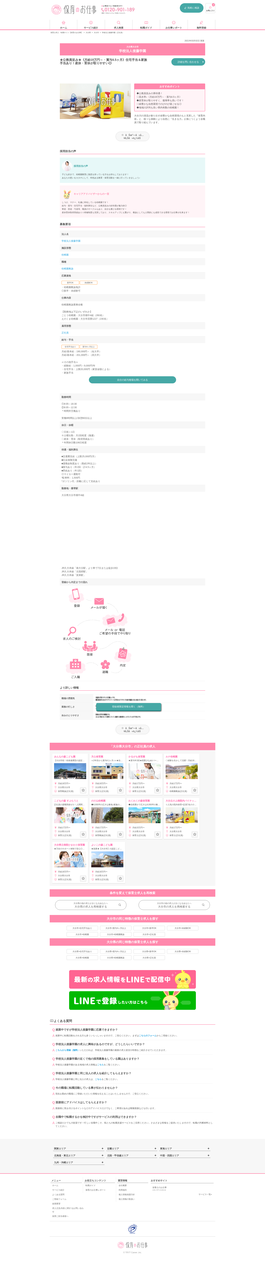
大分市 (96, 32)
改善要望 (56, 1204)
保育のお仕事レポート (96, 1190)
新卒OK (70, 283)
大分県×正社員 (149, 958)
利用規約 (123, 1190)
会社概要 (123, 1185)
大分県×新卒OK (149, 951)
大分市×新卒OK (149, 928)
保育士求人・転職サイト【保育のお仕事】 (67, 32)
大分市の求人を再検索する (174, 906)
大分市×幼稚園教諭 (115, 934)
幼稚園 (65, 254)
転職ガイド (91, 1185)
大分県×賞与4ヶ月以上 (115, 951)
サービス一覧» (205, 1194)
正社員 (65, 332)
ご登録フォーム (59, 1199)
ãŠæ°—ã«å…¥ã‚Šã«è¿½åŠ (132, 136)
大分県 (88, 32)
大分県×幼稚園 (82, 958)
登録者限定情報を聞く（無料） (128, 706)
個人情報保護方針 (127, 1194)
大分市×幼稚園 (82, 934)
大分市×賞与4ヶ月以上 (115, 928)
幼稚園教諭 (67, 268)
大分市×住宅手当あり (82, 928)
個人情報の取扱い (127, 1199)
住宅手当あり (70, 347)
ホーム (55, 1185)
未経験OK (89, 283)
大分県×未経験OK (183, 951)
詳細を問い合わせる (188, 62)
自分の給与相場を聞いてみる (132, 379)
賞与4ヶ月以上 (88, 347)
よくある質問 (58, 1194)
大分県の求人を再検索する (91, 906)
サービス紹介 (58, 1190)
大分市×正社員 (149, 934)
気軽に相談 (191, 7)
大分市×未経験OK (183, 928)
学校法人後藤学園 (71, 241)
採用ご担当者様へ (60, 1216)
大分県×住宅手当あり (82, 951)
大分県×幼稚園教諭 (115, 958)
